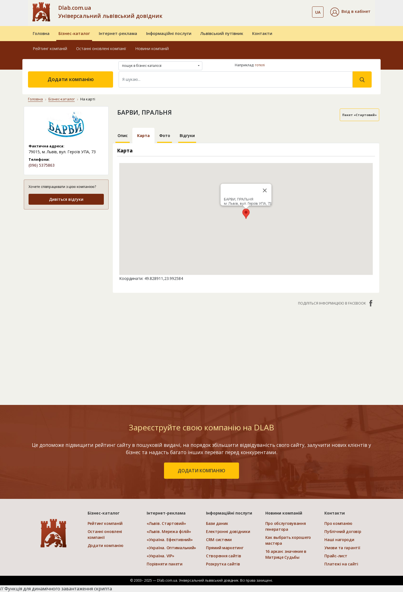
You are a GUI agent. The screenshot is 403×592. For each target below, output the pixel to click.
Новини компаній (152, 48)
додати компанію (201, 471)
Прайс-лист (335, 555)
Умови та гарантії (342, 547)
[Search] (236, 79)
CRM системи (219, 539)
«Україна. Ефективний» (170, 539)
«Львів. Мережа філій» (169, 531)
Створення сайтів (223, 555)
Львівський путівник (221, 33)
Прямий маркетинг (224, 547)
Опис (123, 135)
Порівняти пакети (164, 564)
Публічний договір (342, 531)
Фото (164, 135)
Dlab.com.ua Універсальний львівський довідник (110, 12)
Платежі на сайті (341, 564)
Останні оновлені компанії (101, 48)
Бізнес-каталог (74, 33)
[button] (350, 12)
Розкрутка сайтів (223, 564)
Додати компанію (71, 79)
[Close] (264, 190)
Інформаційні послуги (168, 33)
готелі (260, 65)
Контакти (262, 33)
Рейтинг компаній (50, 48)
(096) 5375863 (42, 165)
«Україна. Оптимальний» (171, 547)
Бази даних (217, 523)
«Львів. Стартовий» (166, 523)
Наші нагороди (339, 539)
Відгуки (187, 135)
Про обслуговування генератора (285, 526)
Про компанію (338, 523)
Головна (41, 33)
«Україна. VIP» (160, 555)
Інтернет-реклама (118, 33)
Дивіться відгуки (66, 199)
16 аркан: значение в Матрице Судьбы (285, 554)
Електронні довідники (228, 531)
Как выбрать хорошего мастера (288, 540)
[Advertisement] (246, 352)
